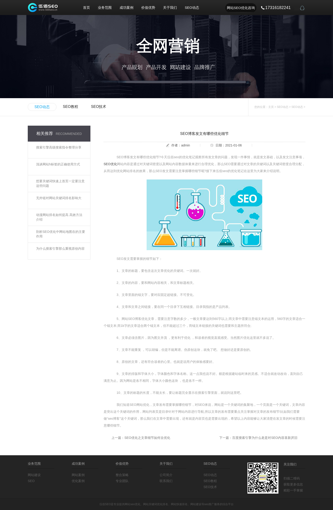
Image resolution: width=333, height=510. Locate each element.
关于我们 (170, 7)
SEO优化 (110, 164)
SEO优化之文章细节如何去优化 (147, 438)
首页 (86, 7)
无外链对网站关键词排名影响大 (58, 198)
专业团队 (122, 481)
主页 (271, 107)
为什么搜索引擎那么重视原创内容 (60, 248)
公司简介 (166, 475)
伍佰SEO (105, 504)
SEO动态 (192, 7)
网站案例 (78, 475)
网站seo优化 (132, 504)
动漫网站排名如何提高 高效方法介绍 (59, 217)
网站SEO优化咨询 (241, 8)
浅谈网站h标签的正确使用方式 (58, 164)
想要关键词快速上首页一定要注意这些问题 (60, 183)
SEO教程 (70, 107)
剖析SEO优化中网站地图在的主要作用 (60, 234)
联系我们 (166, 481)
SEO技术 (98, 107)
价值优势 (148, 7)
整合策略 (122, 475)
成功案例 (126, 7)
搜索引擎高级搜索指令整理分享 (58, 147)
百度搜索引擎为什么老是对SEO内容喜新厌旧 (264, 438)
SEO (31, 481)
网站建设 (34, 475)
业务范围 (105, 7)
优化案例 (78, 481)
